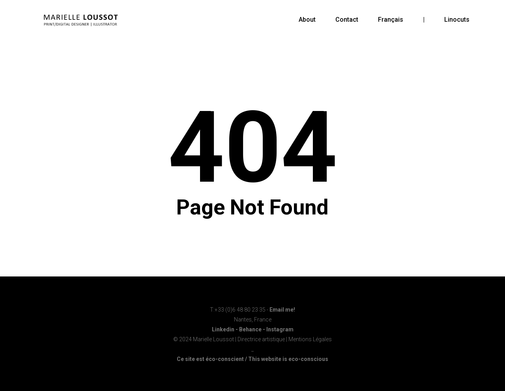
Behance (250, 329)
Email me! (282, 309)
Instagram (280, 329)
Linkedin (223, 329)
